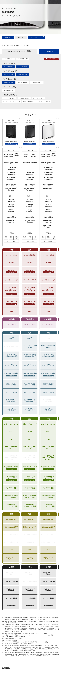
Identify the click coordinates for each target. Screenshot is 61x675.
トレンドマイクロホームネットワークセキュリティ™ (36, 101)
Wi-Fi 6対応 (10, 79)
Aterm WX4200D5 (8, 82)
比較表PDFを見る (51, 58)
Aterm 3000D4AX (37, 82)
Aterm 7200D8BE (22, 66)
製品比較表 (21, 37)
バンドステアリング (38, 98)
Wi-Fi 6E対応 (10, 71)
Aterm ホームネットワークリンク (11, 101)
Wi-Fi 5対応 (10, 87)
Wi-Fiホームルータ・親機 (19, 51)
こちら (36, 619)
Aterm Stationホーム (7, 8)
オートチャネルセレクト (9, 98)
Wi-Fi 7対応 (10, 63)
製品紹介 (10, 144)
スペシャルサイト (10, 272)
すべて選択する (8, 58)
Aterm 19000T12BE (8, 66)
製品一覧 (16, 8)
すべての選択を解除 (23, 58)
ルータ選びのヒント (36, 37)
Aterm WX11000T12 (8, 74)
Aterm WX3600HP (22, 82)
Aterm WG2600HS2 (8, 90)
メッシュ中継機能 (24, 98)
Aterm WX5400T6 (22, 74)
